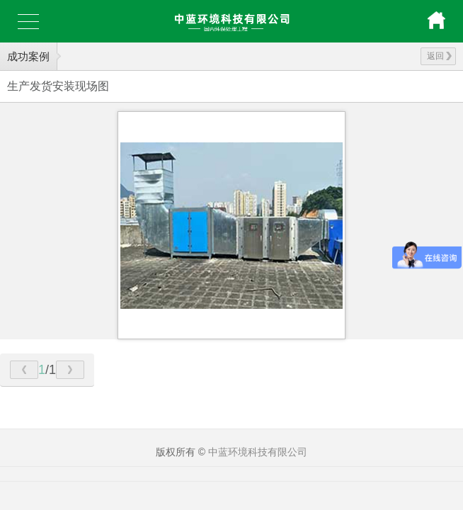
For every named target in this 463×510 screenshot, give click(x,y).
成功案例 (28, 56)
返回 (439, 56)
